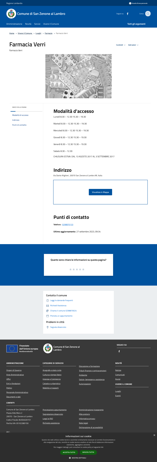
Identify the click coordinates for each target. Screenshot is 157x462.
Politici (9, 387)
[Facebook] (125, 13)
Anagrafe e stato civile (52, 370)
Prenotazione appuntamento (54, 409)
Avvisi (117, 379)
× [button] (154, 435)
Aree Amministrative (15, 374)
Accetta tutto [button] (69, 452)
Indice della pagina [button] (19, 107)
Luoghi (38, 33)
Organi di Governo (13, 370)
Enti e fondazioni (13, 383)
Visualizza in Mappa (100, 192)
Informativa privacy (87, 418)
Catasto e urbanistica (51, 383)
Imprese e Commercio (52, 379)
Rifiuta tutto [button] (88, 452)
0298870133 (67, 224)
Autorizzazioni (85, 383)
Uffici (8, 379)
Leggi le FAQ (48, 418)
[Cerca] (148, 14)
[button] (78, 458)
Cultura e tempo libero (52, 374)
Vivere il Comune (25, 33)
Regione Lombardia (14, 3)
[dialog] (78, 447)
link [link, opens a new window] (102, 447)
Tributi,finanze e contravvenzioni (92, 370)
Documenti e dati (13, 396)
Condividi (121, 45)
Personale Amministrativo (17, 392)
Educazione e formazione (89, 366)
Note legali (83, 423)
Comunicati (120, 374)
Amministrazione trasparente (91, 409)
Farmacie (48, 33)
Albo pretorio (84, 414)
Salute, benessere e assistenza (92, 379)
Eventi (118, 395)
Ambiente (83, 375)
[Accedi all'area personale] (138, 3)
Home (11, 33)
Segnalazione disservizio (53, 414)
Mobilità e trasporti (51, 387)
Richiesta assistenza (51, 423)
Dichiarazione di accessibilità (91, 427)
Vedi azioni (133, 45)
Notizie (118, 370)
